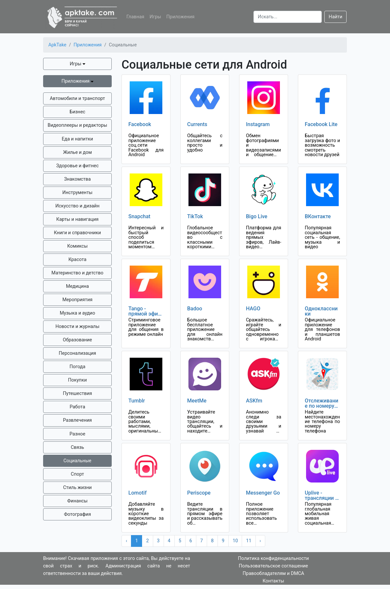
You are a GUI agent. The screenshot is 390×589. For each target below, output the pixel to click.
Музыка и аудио (77, 313)
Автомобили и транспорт (77, 98)
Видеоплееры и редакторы (77, 125)
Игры (155, 17)
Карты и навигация (77, 219)
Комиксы (77, 246)
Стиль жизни (77, 487)
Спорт (77, 474)
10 (235, 541)
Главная (135, 17)
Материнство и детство (78, 273)
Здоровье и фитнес (77, 166)
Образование (77, 340)
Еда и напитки (77, 139)
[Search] (287, 17)
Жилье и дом (77, 152)
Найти (335, 17)
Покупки (77, 380)
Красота (77, 259)
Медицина (77, 286)
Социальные (77, 461)
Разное (77, 434)
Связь (77, 447)
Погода (78, 366)
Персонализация (77, 353)
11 (248, 541)
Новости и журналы (78, 326)
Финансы (77, 501)
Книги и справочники (77, 233)
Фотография (77, 514)
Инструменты (77, 192)
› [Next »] (260, 541)
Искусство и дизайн (78, 206)
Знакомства (77, 179)
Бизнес (77, 112)
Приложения (180, 17)
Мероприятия (77, 300)
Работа (77, 407)
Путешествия (77, 393)
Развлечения (77, 420)
